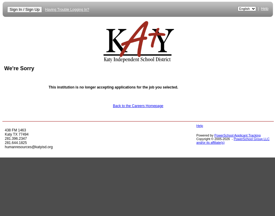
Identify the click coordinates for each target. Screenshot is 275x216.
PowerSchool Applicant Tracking (237, 135)
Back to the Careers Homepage (138, 106)
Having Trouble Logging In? (67, 10)
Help (264, 9)
